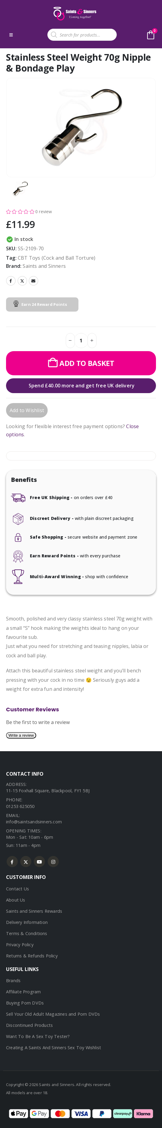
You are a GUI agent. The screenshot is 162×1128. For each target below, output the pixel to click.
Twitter (22, 281)
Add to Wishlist (27, 410)
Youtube (39, 861)
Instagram (53, 861)
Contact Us (17, 889)
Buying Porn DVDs (25, 1003)
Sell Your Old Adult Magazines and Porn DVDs (53, 1014)
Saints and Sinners (44, 266)
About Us (15, 900)
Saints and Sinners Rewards (34, 911)
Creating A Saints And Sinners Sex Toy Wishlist (53, 1047)
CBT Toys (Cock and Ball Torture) (56, 258)
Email (33, 281)
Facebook (11, 281)
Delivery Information (27, 922)
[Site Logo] (74, 13)
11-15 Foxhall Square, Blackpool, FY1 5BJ (48, 790)
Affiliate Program (23, 992)
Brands (13, 980)
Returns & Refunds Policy (32, 956)
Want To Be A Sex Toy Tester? (38, 1036)
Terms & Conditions (26, 933)
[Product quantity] (81, 340)
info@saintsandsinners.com (34, 822)
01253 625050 (20, 806)
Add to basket (86, 363)
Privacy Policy (19, 944)
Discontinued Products (29, 1025)
